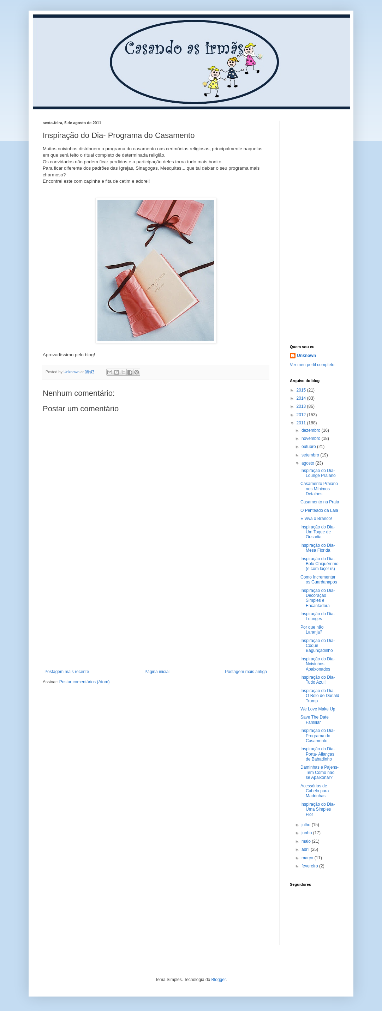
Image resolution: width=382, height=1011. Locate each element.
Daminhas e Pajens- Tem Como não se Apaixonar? (319, 772)
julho (307, 824)
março (308, 857)
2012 (302, 414)
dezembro (312, 430)
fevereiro (310, 866)
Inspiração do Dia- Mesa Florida (317, 548)
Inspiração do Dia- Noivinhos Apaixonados (317, 664)
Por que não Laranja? (311, 630)
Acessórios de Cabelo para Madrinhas (314, 791)
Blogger (218, 979)
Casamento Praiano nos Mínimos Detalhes (319, 488)
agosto (308, 463)
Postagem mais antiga (246, 671)
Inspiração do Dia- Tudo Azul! (317, 680)
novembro (312, 438)
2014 (302, 398)
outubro (309, 446)
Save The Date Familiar (314, 720)
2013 (302, 406)
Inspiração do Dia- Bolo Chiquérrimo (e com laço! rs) (319, 563)
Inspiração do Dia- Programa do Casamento (317, 735)
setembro (311, 455)
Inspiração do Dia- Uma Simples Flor (317, 809)
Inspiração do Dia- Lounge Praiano (318, 473)
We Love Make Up (317, 709)
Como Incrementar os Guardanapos (318, 580)
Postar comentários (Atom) (84, 681)
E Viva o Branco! (316, 518)
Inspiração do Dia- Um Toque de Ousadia (317, 532)
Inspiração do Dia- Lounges (317, 616)
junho (307, 832)
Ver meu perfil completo (312, 364)
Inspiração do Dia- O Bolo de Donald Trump (319, 695)
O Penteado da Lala (319, 510)
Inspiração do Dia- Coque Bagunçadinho (317, 645)
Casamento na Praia (319, 502)
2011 (302, 422)
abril (306, 849)
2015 (302, 390)
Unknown (306, 355)
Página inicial (156, 671)
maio (307, 841)
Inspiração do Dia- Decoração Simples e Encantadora (317, 598)
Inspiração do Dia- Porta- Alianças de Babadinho (317, 754)
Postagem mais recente (66, 671)
